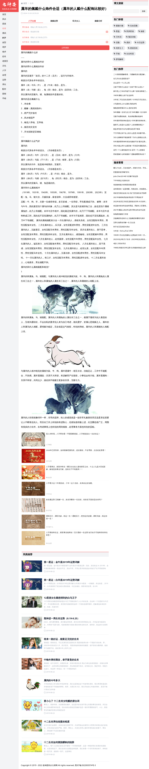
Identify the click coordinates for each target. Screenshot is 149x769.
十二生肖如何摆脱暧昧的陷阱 (59, 742)
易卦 (127, 42)
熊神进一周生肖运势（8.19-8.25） (62, 618)
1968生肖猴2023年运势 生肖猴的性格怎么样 (129, 248)
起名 (4, 56)
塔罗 (4, 47)
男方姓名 (25, 27)
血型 (4, 42)
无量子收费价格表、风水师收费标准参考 (128, 116)
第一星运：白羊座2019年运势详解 (62, 579)
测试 (4, 33)
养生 (4, 84)
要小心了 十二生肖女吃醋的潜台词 (61, 701)
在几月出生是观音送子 (121, 78)
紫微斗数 (118, 25)
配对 (4, 89)
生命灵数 (133, 25)
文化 (4, 65)
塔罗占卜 (118, 48)
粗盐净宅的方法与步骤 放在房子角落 (126, 129)
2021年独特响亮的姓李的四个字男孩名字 (128, 197)
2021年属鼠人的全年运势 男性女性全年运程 (129, 210)
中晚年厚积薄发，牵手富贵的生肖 (61, 659)
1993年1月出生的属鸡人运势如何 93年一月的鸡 (130, 235)
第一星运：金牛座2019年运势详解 (62, 562)
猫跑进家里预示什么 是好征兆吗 (125, 108)
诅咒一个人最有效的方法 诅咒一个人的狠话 (129, 150)
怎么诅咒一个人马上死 (121, 83)
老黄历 (5, 61)
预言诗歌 (131, 37)
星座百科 (133, 48)
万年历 (118, 37)
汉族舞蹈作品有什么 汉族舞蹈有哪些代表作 (129, 218)
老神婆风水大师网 (50, 765)
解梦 (4, 37)
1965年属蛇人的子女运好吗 (123, 95)
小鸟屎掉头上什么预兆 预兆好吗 (125, 104)
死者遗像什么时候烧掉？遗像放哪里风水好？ (129, 154)
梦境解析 (118, 59)
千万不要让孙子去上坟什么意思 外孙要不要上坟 (130, 133)
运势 (4, 79)
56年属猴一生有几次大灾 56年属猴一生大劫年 (130, 112)
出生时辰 (129, 53)
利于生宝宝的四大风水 (121, 227)
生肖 (4, 28)
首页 (4, 14)
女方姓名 (25, 37)
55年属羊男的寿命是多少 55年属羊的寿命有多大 (131, 120)
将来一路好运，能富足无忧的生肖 (61, 639)
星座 (4, 23)
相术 (4, 51)
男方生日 (25, 31)
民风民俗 (129, 31)
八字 (4, 70)
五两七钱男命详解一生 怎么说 (124, 222)
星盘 (117, 31)
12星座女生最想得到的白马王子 (60, 597)
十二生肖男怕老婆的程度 (56, 721)
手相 (4, 98)
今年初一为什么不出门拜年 (123, 231)
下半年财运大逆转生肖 (121, 180)
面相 (4, 93)
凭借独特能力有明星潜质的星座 (124, 185)
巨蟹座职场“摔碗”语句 (121, 172)
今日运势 (139, 42)
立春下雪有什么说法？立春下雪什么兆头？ (128, 87)
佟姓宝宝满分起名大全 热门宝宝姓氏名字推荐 (129, 193)
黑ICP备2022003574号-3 (85, 765)
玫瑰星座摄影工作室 (120, 214)
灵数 (117, 42)
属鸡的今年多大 (52, 680)
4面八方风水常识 (119, 243)
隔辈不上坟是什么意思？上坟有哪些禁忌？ (128, 125)
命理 (4, 75)
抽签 (141, 31)
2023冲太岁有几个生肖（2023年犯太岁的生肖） (131, 239)
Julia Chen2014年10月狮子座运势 (125, 176)
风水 (4, 19)
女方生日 (25, 42)
